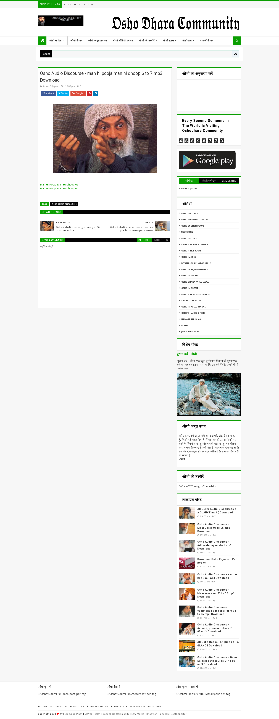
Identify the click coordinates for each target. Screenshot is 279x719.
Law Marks (137, 714)
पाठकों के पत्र (207, 40)
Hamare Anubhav (191, 319)
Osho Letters (189, 238)
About (77, 5)
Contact (89, 5)
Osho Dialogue (189, 213)
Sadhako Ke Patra (191, 300)
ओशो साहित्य (55, 40)
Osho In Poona (189, 275)
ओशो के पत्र (76, 40)
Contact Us (58, 706)
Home (67, 5)
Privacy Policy (97, 706)
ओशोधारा (187, 40)
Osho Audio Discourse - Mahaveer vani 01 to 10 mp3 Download (216, 593)
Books (184, 325)
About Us (77, 706)
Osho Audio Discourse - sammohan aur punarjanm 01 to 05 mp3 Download (216, 610)
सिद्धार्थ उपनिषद (187, 232)
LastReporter (178, 714)
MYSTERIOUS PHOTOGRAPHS (196, 263)
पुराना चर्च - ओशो (187, 354)
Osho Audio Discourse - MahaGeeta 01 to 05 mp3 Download (213, 528)
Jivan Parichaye (190, 331)
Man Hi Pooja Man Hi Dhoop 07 (59, 188)
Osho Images (188, 257)
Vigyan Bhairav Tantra (194, 244)
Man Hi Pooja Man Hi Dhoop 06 (59, 184)
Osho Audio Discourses (64, 204)
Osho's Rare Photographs (196, 294)
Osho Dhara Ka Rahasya (195, 281)
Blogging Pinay (74, 714)
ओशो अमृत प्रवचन (97, 40)
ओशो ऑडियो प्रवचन (123, 40)
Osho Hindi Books (191, 250)
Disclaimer (119, 706)
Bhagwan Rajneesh (157, 714)
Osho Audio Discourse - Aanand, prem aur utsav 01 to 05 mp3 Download (216, 628)
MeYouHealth (92, 714)
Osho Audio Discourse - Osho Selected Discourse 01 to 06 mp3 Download (217, 661)
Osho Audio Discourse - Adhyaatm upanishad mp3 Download (214, 545)
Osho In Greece (189, 288)
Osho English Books (192, 225)
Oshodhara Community (115, 714)
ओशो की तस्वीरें (147, 40)
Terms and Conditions (145, 706)
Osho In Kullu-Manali (193, 306)
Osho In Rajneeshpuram (195, 269)
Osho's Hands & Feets (193, 313)
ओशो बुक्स (168, 40)
